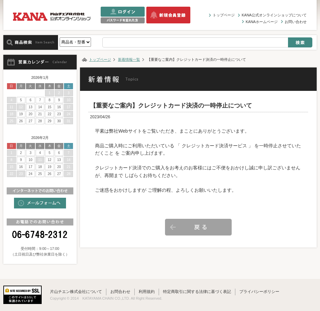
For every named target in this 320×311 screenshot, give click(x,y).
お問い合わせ (296, 22)
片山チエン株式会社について (76, 291)
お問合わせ (120, 291)
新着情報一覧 (129, 59)
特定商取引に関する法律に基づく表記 (197, 291)
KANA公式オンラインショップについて (274, 15)
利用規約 (147, 291)
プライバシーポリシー (259, 291)
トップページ (224, 15)
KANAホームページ (262, 22)
